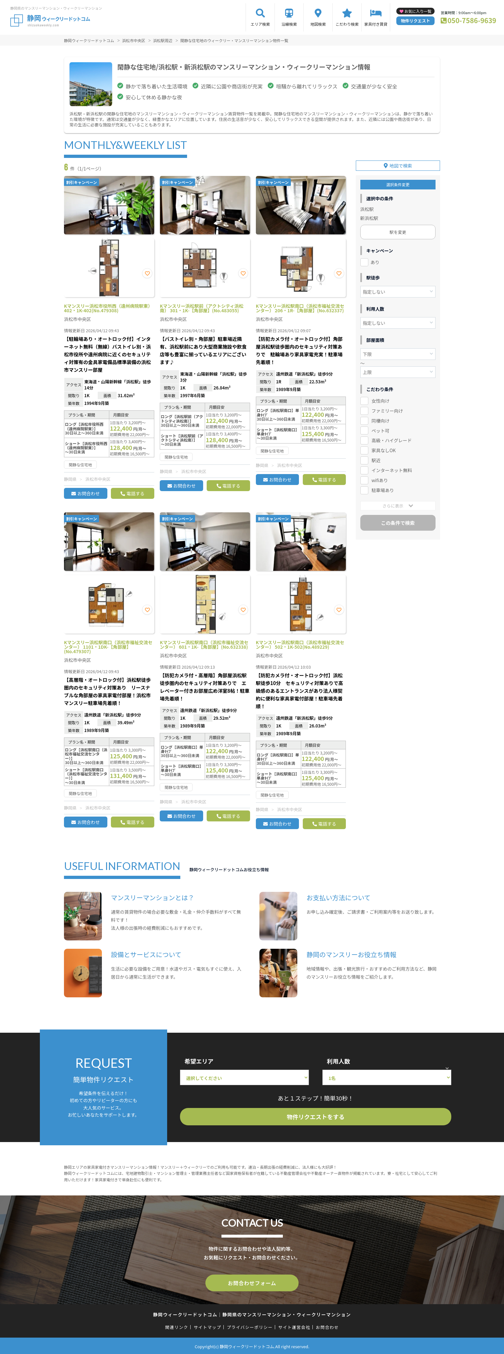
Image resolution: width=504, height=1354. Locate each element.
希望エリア (198, 1061)
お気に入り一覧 (417, 11)
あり (375, 259)
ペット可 (381, 428)
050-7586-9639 (471, 20)
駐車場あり (383, 487)
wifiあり (380, 477)
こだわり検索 (347, 24)
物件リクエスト (415, 21)
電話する (135, 493)
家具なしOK (384, 447)
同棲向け (381, 418)
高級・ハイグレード (392, 438)
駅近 (376, 457)
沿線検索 (289, 24)
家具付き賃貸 (375, 24)
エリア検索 (260, 24)
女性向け (381, 398)
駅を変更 (398, 229)
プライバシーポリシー (250, 1326)
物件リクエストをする (316, 1116)
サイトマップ (207, 1326)
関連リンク (176, 1326)
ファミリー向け (387, 408)
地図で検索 (401, 163)
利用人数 (338, 1061)
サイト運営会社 (294, 1326)
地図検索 (318, 24)
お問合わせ (88, 493)
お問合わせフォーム (252, 1282)
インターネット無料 (392, 467)
